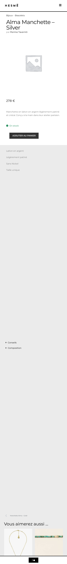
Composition (14, 348)
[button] (33, 342)
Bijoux (9, 15)
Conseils (12, 342)
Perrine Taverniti (18, 32)
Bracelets (20, 15)
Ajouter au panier (24, 135)
